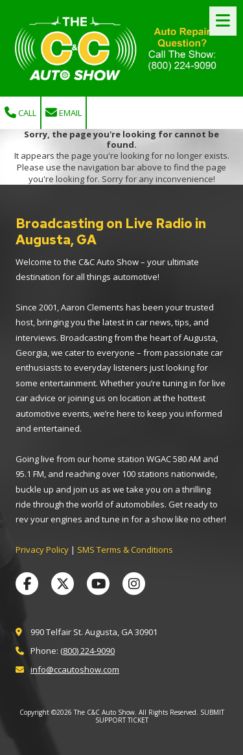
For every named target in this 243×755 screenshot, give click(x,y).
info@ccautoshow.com (74, 669)
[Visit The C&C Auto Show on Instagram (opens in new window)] (133, 583)
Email (63, 113)
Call (20, 113)
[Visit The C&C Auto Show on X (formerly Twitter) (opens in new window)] (62, 583)
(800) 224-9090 (87, 650)
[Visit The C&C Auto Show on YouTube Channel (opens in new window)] (98, 583)
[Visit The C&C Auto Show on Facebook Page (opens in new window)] (27, 583)
